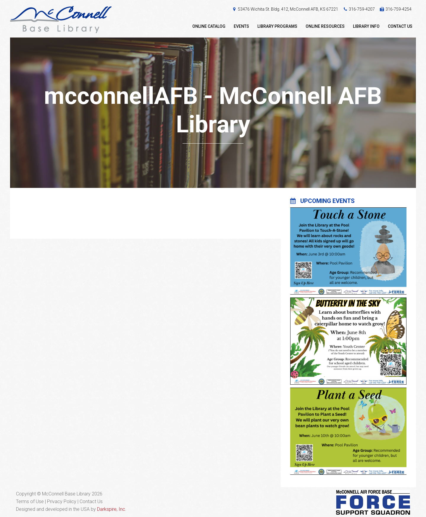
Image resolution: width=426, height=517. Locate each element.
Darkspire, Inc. (111, 509)
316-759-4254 (398, 9)
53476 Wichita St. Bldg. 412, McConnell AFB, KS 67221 (288, 9)
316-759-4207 (362, 9)
